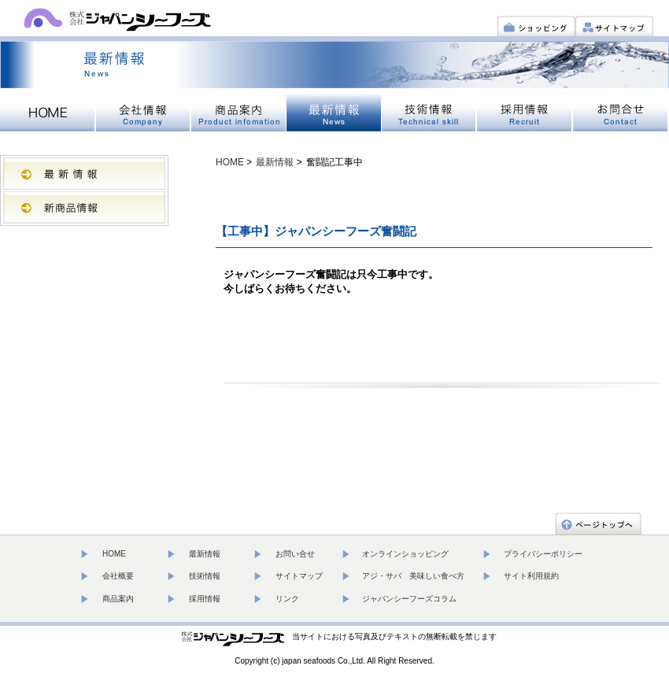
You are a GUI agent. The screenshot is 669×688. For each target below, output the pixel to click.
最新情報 (275, 162)
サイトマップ (299, 575)
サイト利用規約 (531, 575)
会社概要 (118, 575)
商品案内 (118, 598)
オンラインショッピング (405, 553)
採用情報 (204, 598)
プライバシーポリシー (543, 553)
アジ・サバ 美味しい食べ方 (413, 575)
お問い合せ (295, 553)
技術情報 (204, 575)
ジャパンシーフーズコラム (409, 598)
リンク (287, 598)
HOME (230, 162)
